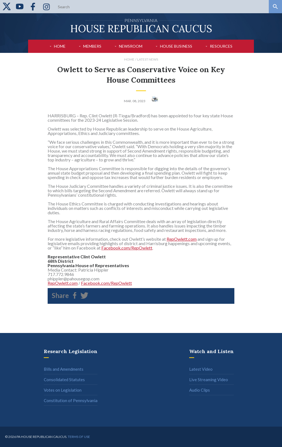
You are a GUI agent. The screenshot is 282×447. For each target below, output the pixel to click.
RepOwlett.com (182, 239)
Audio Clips (199, 390)
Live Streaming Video (208, 379)
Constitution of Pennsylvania (70, 400)
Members (92, 46)
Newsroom (130, 46)
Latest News (147, 59)
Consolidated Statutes (64, 379)
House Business (176, 46)
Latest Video (201, 369)
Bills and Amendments (63, 369)
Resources (221, 46)
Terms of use (79, 437)
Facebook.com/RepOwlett (126, 247)
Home (60, 46)
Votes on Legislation (63, 390)
